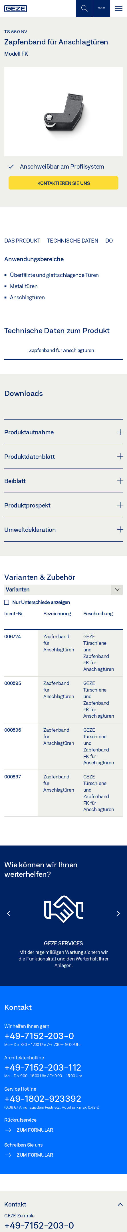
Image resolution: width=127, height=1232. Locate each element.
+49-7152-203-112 (42, 1067)
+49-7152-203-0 (39, 1035)
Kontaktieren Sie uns (63, 183)
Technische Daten (72, 240)
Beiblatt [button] (63, 480)
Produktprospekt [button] (63, 505)
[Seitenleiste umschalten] (101, 8)
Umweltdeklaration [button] (63, 529)
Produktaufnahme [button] (63, 432)
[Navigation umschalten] (118, 8)
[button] (5, 913)
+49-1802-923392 (42, 1098)
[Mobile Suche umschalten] (84, 8)
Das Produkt (22, 240)
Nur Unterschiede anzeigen (37, 602)
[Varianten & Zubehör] (63, 591)
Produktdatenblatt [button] (63, 456)
